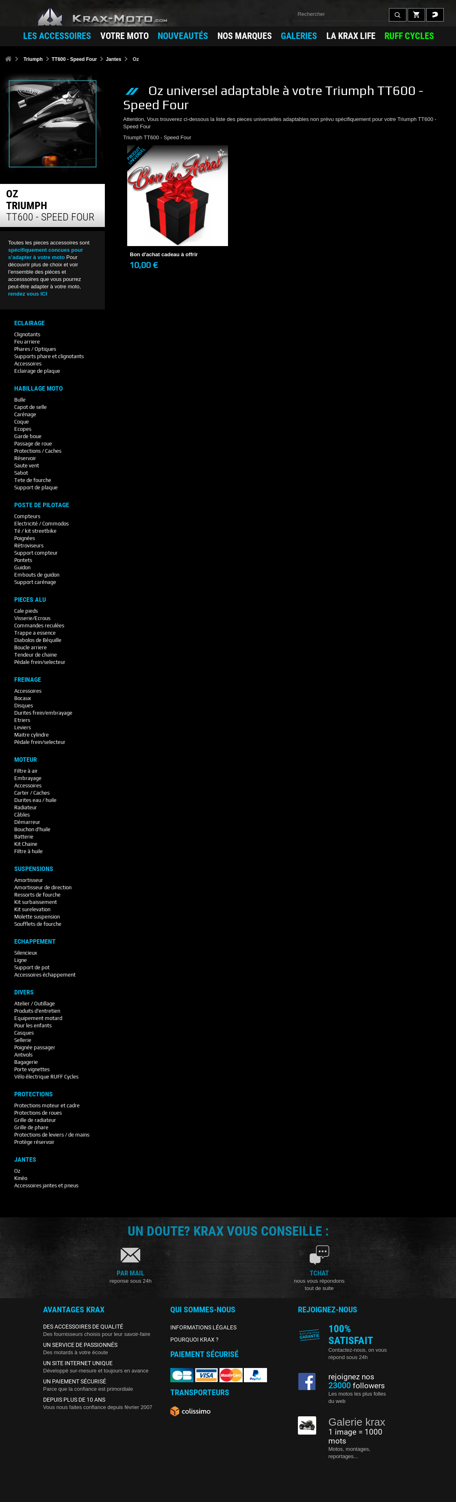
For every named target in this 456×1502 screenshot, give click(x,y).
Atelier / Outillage (34, 1004)
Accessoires (27, 364)
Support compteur (36, 553)
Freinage (27, 679)
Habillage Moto (38, 388)
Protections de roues (38, 1113)
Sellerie (22, 1040)
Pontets (23, 560)
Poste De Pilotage (41, 505)
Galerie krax (356, 1422)
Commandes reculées (39, 625)
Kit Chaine (25, 844)
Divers (24, 992)
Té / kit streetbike (35, 531)
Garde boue (27, 436)
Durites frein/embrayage (43, 713)
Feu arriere (27, 342)
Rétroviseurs (28, 545)
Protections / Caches (37, 451)
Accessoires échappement (45, 975)
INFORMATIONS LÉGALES (203, 1327)
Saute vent (26, 465)
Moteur (25, 759)
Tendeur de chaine (35, 655)
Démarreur (27, 822)
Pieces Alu (30, 599)
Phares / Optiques (35, 349)
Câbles (22, 815)
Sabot (21, 473)
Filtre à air (26, 771)
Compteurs (27, 516)
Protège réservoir (34, 1142)
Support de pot (32, 967)
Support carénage (35, 582)
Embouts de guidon (36, 575)
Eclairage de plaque (37, 371)
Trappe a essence (35, 633)
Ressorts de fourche (37, 895)
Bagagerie (26, 1062)
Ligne (20, 960)
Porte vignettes (32, 1069)
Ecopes (22, 429)
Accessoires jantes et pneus (46, 1185)
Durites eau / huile (35, 800)
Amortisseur (28, 880)
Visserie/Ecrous (32, 618)
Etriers (22, 720)
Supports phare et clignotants (49, 356)
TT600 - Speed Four (74, 59)
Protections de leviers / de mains (51, 1135)
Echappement (35, 941)
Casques (24, 1033)
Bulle (20, 400)
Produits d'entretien (37, 1011)
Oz (17, 1171)
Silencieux (25, 953)
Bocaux (22, 698)
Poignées (24, 538)
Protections (33, 1094)
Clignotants (27, 334)
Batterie (23, 837)
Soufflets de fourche (37, 924)
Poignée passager (34, 1047)
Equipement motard (38, 1018)
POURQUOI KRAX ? (194, 1339)
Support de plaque (36, 487)
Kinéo (20, 1178)
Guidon (22, 567)
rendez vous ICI (27, 294)
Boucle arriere (30, 647)
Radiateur (25, 807)
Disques (23, 705)
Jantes (113, 59)
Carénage (25, 414)
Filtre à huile (28, 851)
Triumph (33, 59)
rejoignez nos (351, 1376)
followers (356, 1385)
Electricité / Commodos (41, 524)
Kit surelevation (32, 909)
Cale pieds (26, 611)
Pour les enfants (33, 1025)
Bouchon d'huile (32, 829)
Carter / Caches (32, 793)
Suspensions (33, 869)
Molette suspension (37, 917)
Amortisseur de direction (43, 887)
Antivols (23, 1055)
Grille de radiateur (35, 1120)
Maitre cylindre (31, 735)
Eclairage (29, 323)
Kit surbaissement (35, 902)
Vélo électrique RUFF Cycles (46, 1077)
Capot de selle (30, 407)
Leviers (22, 727)
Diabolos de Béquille (37, 640)
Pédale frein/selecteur (39, 662)
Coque (21, 422)
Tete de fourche (32, 480)
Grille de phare (31, 1127)
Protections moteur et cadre (47, 1105)
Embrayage (27, 778)
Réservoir (25, 458)
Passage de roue (33, 444)
